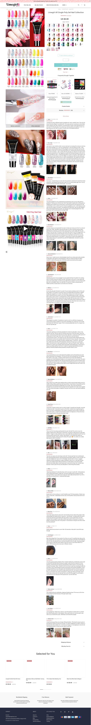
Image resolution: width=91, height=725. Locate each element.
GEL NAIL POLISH (39, 5)
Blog (34, 718)
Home (59, 9)
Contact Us (35, 716)
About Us (34, 715)
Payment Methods (50, 716)
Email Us (7, 715)
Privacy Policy (35, 719)
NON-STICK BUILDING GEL (53, 5)
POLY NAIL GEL (27, 5)
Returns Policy (49, 719)
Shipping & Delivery (50, 718)
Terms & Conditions (37, 721)
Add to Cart (66, 65)
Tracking (48, 721)
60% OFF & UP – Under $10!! (67, 9)
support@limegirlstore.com (11, 716)
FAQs (47, 715)
